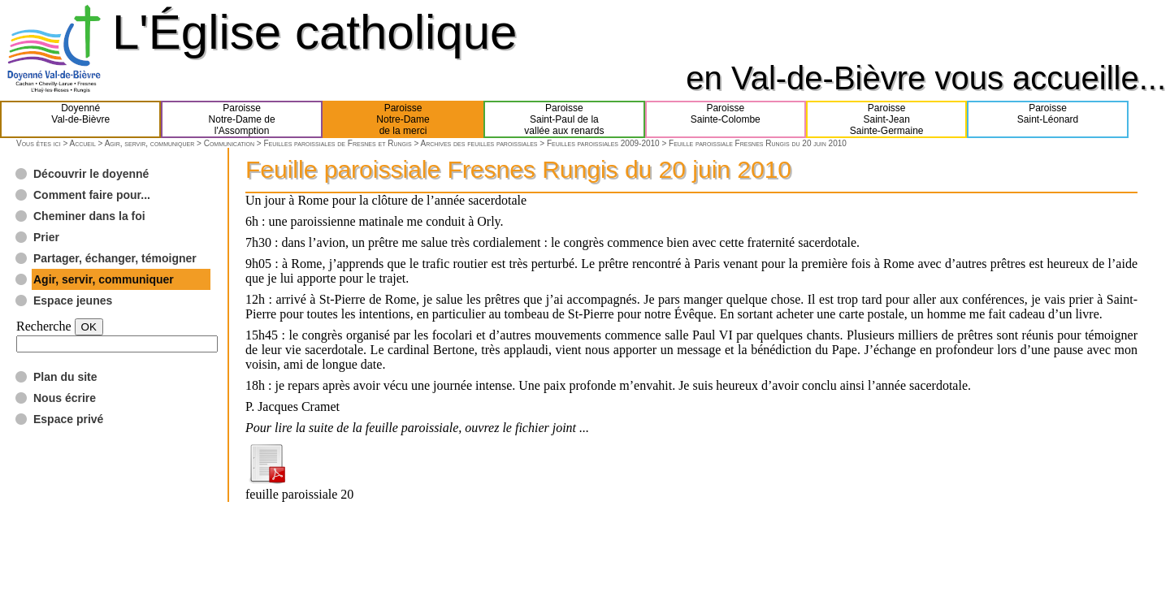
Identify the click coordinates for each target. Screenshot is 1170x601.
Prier (46, 237)
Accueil (82, 143)
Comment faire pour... (91, 194)
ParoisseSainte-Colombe (725, 119)
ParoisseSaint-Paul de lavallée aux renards (564, 119)
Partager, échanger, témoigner (115, 258)
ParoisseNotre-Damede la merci (402, 119)
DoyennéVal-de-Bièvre (80, 119)
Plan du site (65, 376)
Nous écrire (64, 397)
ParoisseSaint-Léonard (1047, 119)
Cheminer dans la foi (89, 216)
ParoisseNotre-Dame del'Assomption (242, 119)
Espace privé (68, 419)
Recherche (44, 326)
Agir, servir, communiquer (150, 143)
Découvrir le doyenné (91, 173)
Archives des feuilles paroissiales (478, 143)
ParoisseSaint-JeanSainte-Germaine (887, 119)
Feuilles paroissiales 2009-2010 (603, 143)
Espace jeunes (72, 300)
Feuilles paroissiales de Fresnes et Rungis (337, 143)
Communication (229, 143)
